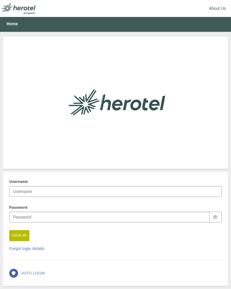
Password (18, 208)
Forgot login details (26, 248)
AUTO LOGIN (27, 273)
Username (18, 182)
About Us (217, 8)
